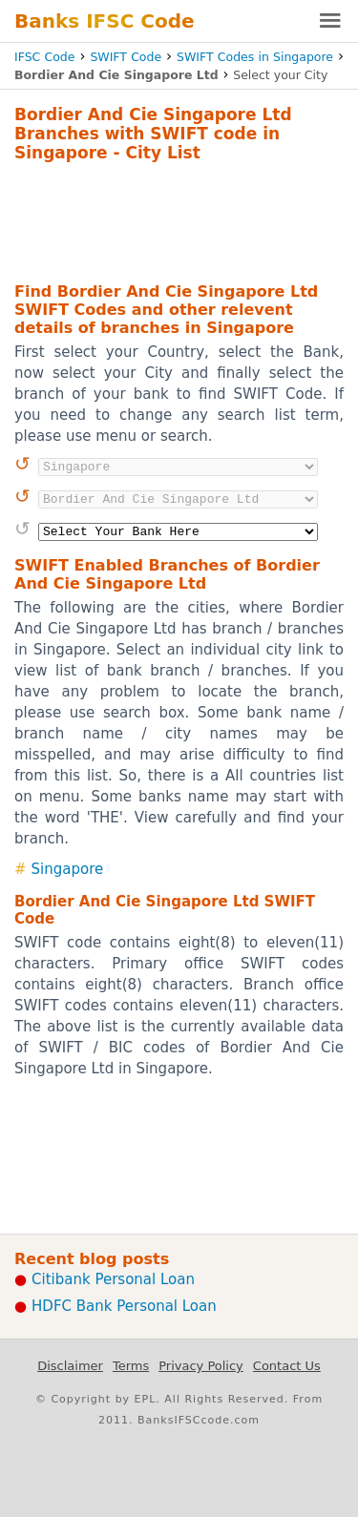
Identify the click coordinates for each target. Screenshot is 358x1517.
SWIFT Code (125, 57)
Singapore (68, 869)
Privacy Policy (200, 1366)
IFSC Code (44, 57)
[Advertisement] (179, 219)
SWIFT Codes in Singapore (255, 57)
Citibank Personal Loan (113, 1279)
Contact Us (287, 1366)
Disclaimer (70, 1366)
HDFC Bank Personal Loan (124, 1306)
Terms (131, 1366)
